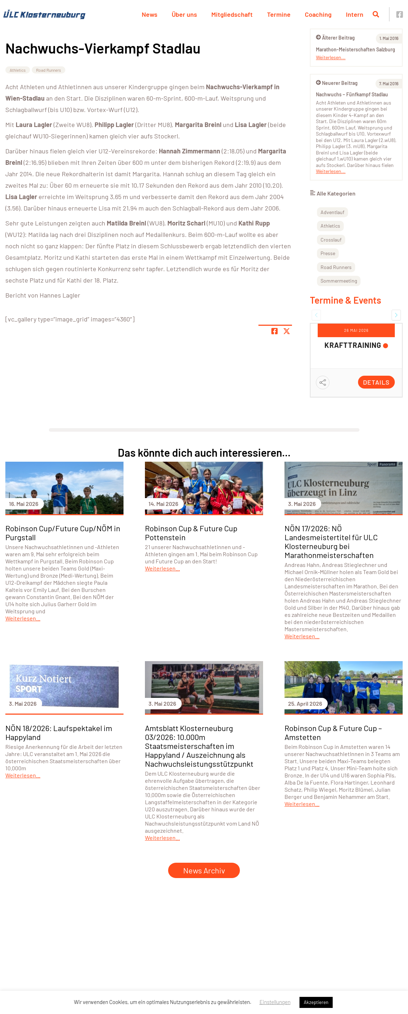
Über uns (184, 14)
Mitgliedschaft (232, 14)
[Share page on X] (286, 331)
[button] (316, 315)
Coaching (318, 14)
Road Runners (48, 69)
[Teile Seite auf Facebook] (274, 331)
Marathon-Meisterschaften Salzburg (355, 49)
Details (376, 382)
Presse (328, 253)
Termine (279, 14)
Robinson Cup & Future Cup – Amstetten (333, 732)
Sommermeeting (339, 281)
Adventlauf (332, 212)
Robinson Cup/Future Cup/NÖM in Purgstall (62, 532)
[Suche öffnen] (376, 14)
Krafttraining (352, 345)
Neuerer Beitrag (337, 83)
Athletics (18, 69)
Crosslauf (331, 240)
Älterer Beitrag (335, 38)
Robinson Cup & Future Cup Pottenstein (191, 532)
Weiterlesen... (331, 57)
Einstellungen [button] (275, 1002)
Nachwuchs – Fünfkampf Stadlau (352, 94)
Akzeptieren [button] (316, 1002)
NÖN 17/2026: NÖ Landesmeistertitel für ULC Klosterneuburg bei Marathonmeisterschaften (331, 541)
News (149, 14)
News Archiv (204, 870)
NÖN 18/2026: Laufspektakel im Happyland (58, 732)
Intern (354, 14)
